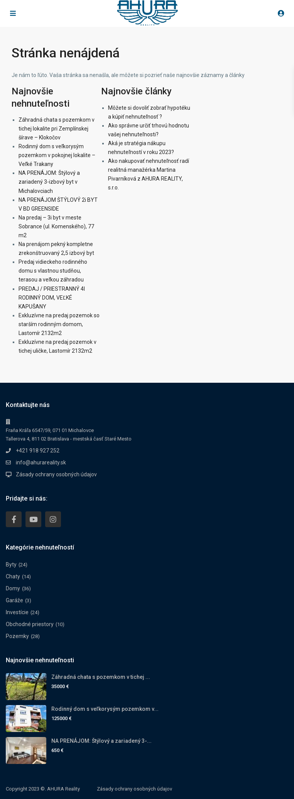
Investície (17, 612)
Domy (13, 588)
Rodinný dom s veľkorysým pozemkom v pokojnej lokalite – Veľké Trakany (57, 155)
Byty (11, 564)
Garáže (14, 600)
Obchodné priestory (30, 624)
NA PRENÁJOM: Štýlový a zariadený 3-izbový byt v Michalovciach (49, 182)
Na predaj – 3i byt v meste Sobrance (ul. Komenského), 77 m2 (56, 226)
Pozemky (17, 636)
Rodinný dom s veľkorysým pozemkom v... (105, 709)
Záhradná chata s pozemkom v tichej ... (100, 677)
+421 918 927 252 (37, 450)
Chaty (13, 576)
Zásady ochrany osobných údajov (56, 474)
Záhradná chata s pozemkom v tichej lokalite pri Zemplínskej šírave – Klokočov (57, 129)
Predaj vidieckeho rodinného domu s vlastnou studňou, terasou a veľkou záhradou (53, 271)
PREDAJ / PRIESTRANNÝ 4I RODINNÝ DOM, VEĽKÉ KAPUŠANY (52, 298)
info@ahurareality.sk (41, 462)
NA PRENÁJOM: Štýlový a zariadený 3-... (101, 741)
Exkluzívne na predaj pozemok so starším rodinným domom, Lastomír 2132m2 (59, 324)
